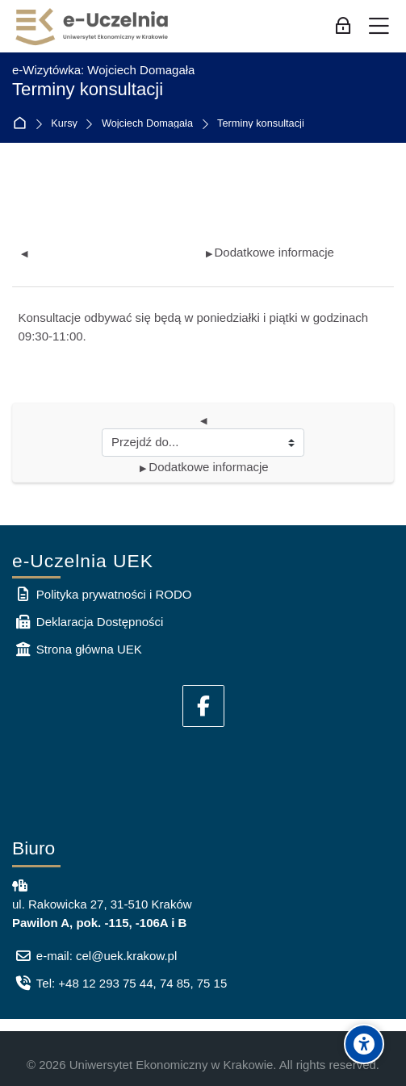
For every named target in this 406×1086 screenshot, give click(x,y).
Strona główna (23, 124)
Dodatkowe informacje (270, 252)
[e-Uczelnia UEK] (93, 26)
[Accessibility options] (364, 1044)
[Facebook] (203, 706)
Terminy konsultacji (260, 124)
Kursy (64, 124)
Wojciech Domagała (147, 124)
